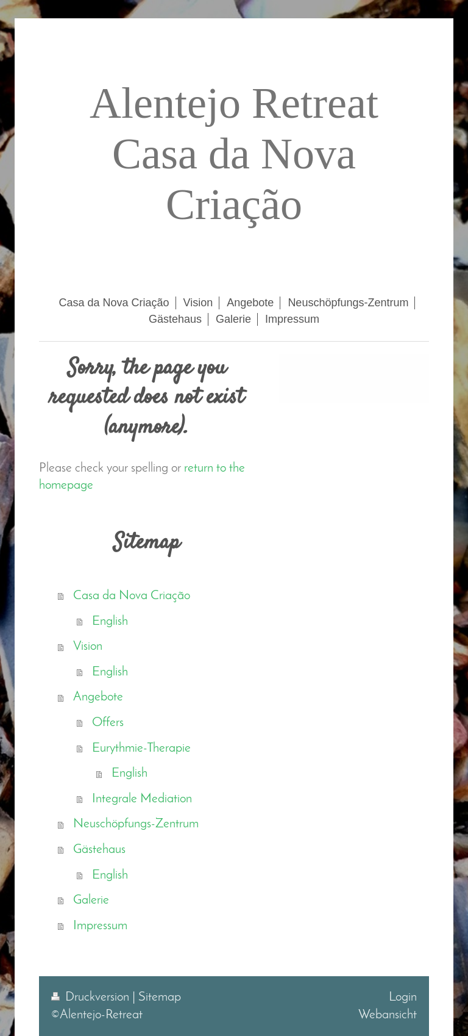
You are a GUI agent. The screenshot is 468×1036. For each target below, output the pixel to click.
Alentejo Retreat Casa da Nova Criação (234, 154)
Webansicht (387, 1015)
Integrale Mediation (142, 799)
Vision (87, 646)
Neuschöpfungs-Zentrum (136, 824)
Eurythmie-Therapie (141, 748)
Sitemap (159, 997)
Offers (108, 722)
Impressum (100, 925)
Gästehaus (99, 849)
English (110, 621)
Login (403, 997)
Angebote (98, 697)
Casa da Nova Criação (131, 595)
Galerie (91, 900)
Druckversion (91, 997)
